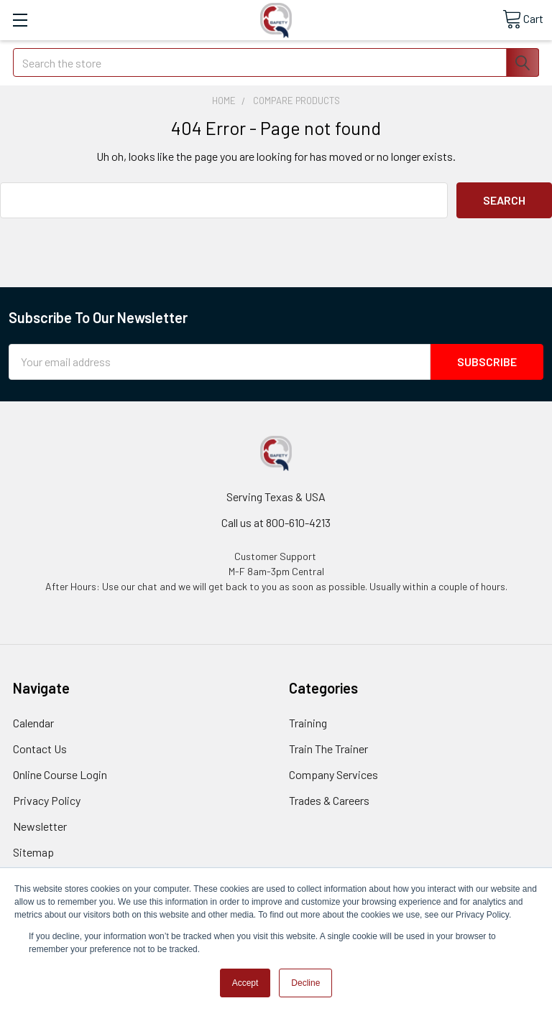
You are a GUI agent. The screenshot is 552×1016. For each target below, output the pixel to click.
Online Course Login (60, 774)
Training (308, 723)
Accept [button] (245, 983)
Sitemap (33, 852)
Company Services (333, 774)
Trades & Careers (329, 800)
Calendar (33, 723)
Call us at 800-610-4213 (276, 522)
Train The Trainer (328, 748)
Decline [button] (305, 983)
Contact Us (40, 748)
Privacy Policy (46, 800)
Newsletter (40, 826)
